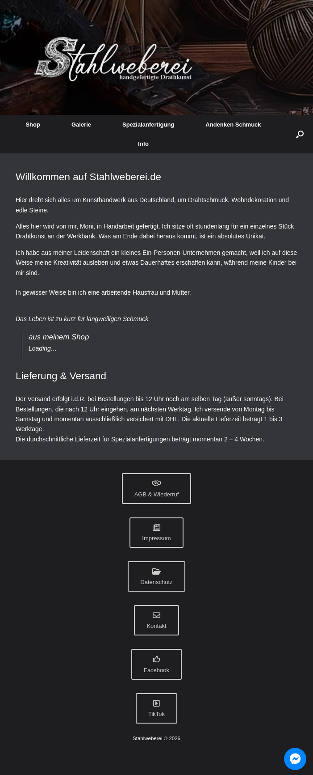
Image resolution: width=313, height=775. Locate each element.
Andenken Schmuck (233, 124)
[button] (300, 134)
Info (143, 143)
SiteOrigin (174, 757)
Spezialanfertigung (148, 124)
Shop (32, 124)
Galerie (81, 124)
